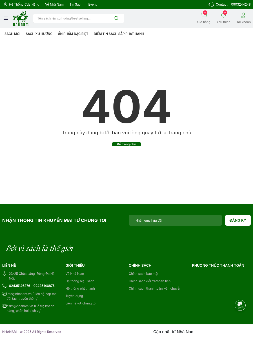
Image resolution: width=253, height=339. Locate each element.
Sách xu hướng (39, 34)
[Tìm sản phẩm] (78, 18)
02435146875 (44, 286)
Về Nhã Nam (54, 4)
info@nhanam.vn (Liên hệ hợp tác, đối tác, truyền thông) (32, 296)
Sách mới (12, 34)
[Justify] (116, 18)
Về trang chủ (126, 144)
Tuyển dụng (74, 296)
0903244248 (241, 4)
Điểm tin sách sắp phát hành (119, 34)
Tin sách (75, 4)
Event (92, 4)
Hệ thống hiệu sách (80, 281)
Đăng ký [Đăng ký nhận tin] (238, 220)
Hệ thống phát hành (80, 288)
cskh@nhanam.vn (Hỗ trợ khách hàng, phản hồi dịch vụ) (30, 308)
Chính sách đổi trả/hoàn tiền (150, 281)
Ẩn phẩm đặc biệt (73, 34)
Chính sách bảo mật (143, 274)
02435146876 (19, 286)
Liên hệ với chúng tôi (81, 303)
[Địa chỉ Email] (175, 220)
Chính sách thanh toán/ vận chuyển (155, 288)
